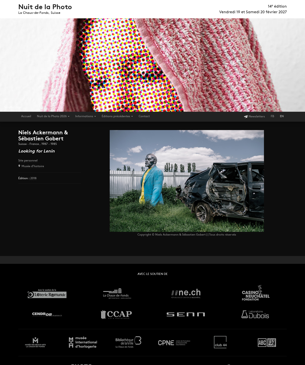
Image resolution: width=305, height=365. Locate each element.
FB (272, 116)
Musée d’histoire (33, 166)
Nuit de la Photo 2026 (53, 116)
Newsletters (254, 117)
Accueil (26, 116)
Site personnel (28, 160)
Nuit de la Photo (45, 7)
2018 (33, 178)
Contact (144, 116)
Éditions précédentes (117, 116)
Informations (85, 116)
